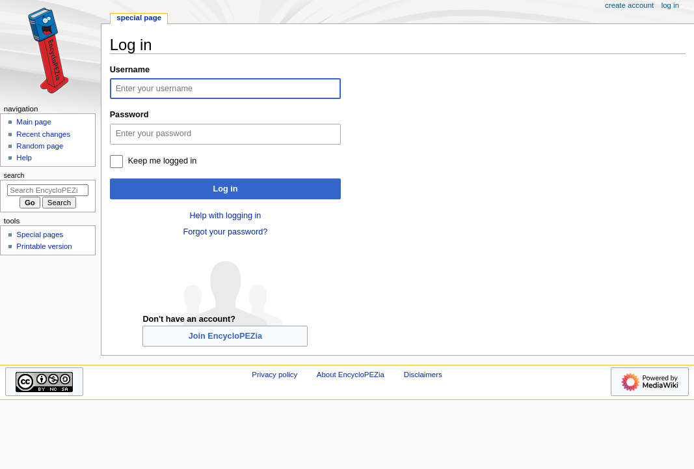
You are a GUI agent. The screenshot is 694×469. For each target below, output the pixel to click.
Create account (629, 5)
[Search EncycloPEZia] (47, 190)
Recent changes (43, 134)
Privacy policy (274, 374)
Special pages (39, 234)
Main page (33, 122)
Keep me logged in (162, 160)
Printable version (44, 246)
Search (14, 175)
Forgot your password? (225, 231)
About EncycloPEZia (350, 374)
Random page (39, 146)
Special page (138, 17)
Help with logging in (225, 215)
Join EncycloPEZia (226, 336)
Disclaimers (423, 374)
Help (24, 158)
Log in (225, 188)
